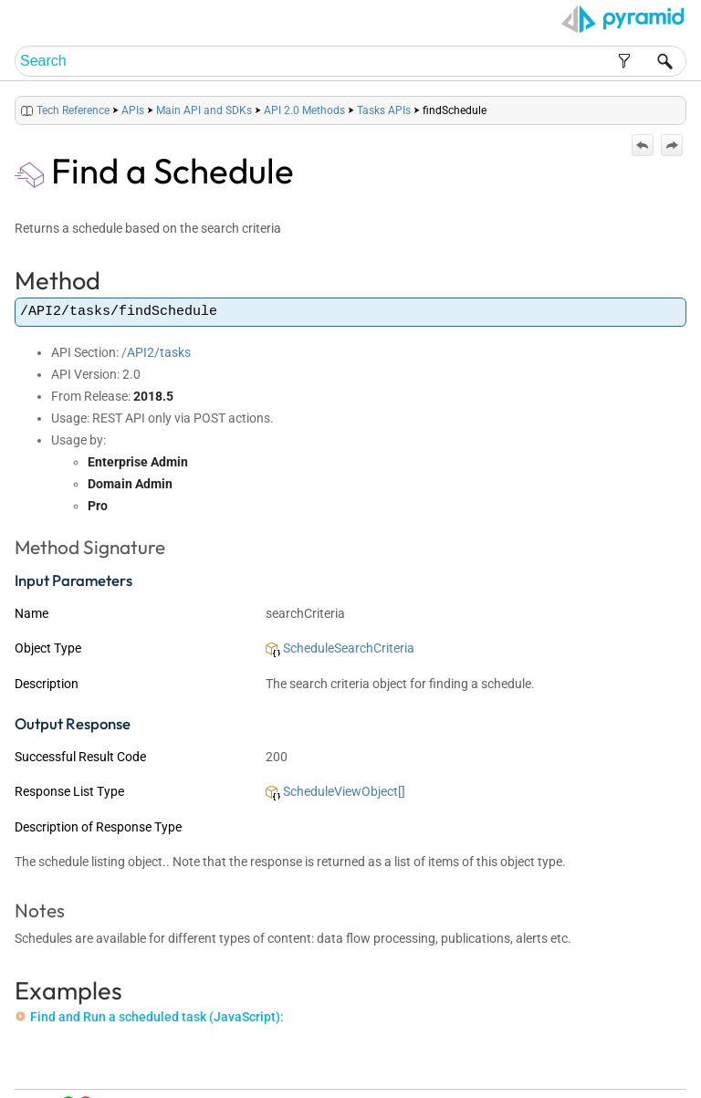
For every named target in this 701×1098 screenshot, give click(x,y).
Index (557, 1063)
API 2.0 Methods (304, 110)
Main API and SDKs (204, 110)
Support (655, 1063)
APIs (132, 110)
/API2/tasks (156, 352)
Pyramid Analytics (571, 1085)
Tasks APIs (384, 110)
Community (603, 1063)
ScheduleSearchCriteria (340, 648)
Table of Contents (496, 1063)
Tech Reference (73, 110)
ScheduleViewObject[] (335, 791)
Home (434, 1063)
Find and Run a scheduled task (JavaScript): (150, 1016)
